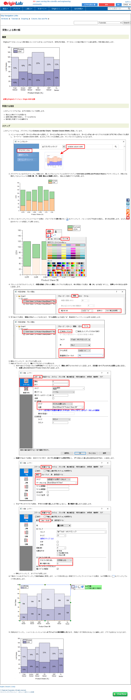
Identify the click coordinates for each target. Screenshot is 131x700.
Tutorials (14, 19)
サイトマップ (4, 692)
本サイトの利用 (29, 692)
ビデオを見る (89, 4)
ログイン (128, 2)
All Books (4, 19)
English (2, 686)
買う (118, 4)
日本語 (13, 686)
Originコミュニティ (60, 9)
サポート (42, 9)
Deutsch (7, 686)
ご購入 (28, 9)
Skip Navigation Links (9, 16)
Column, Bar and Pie (39, 19)
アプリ (16, 9)
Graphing (24, 19)
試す (106, 4)
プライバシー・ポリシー (16, 692)
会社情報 (78, 9)
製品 (5, 9)
